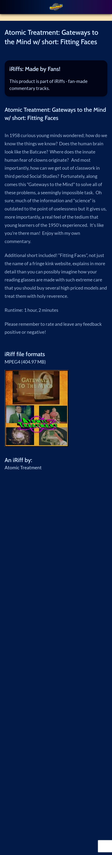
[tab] (56, 69)
